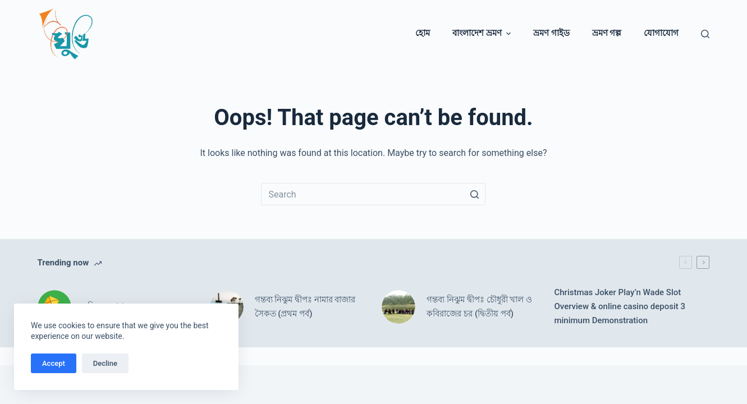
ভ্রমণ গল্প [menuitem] (607, 33)
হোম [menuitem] (422, 33)
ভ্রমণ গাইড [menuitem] (551, 33)
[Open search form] (705, 34)
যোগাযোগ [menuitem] (661, 33)
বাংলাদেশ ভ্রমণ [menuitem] (483, 33)
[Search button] (474, 194)
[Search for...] (373, 194)
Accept (53, 363)
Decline (105, 363)
